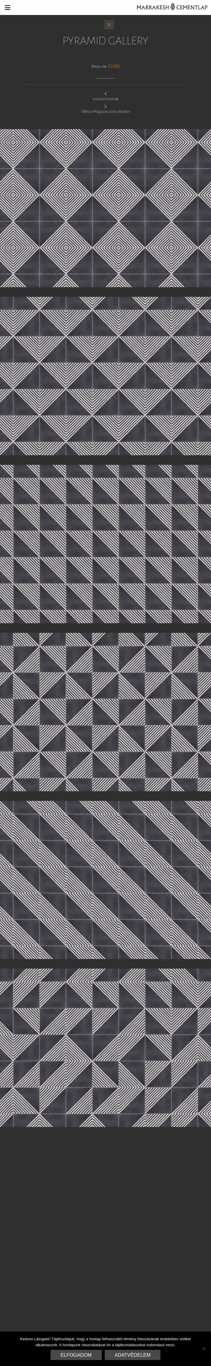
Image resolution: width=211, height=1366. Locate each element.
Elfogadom (76, 1355)
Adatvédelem (133, 1355)
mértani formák (106, 96)
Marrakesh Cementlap (168, 7)
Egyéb (114, 66)
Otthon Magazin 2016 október (105, 109)
